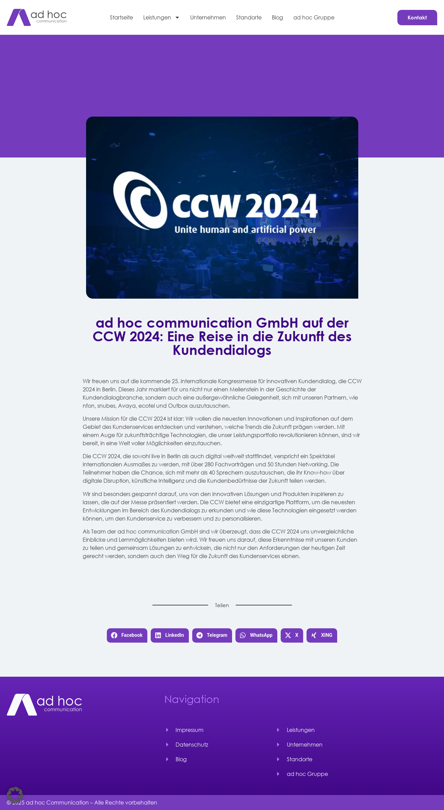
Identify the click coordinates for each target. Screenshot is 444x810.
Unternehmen (208, 17)
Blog (277, 17)
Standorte (249, 17)
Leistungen (161, 17)
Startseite (121, 17)
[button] (127, 635)
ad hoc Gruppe (313, 17)
